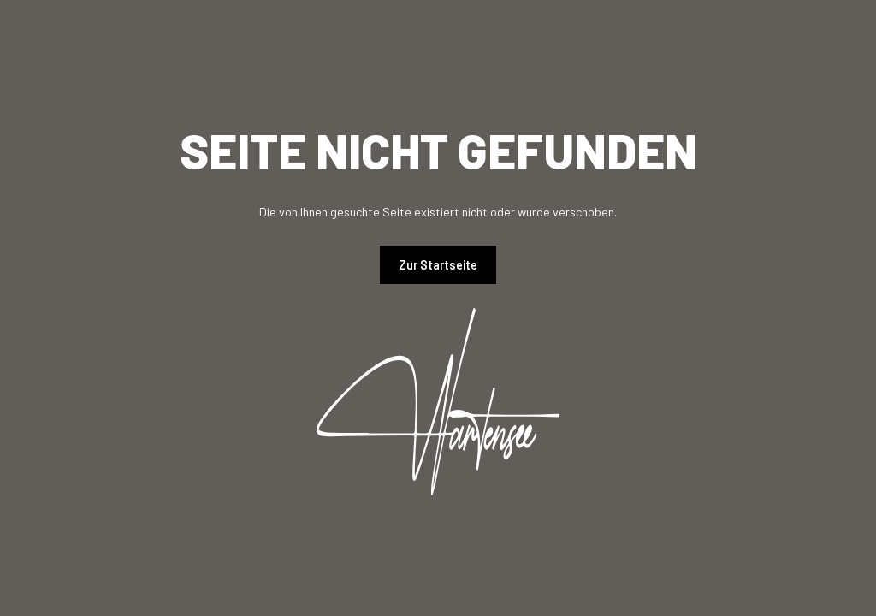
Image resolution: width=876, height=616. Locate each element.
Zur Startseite (438, 265)
